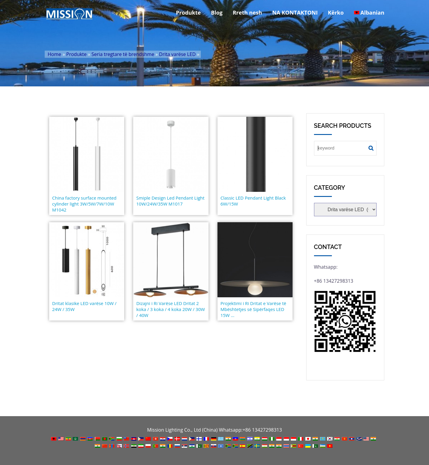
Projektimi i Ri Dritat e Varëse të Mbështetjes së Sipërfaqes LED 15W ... (253, 309)
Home (54, 54)
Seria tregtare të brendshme (122, 54)
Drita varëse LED (177, 54)
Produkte (188, 12)
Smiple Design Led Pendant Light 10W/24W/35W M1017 (170, 201)
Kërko (336, 12)
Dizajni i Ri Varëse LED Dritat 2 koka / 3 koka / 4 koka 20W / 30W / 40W (170, 309)
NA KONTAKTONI (295, 12)
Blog (217, 12)
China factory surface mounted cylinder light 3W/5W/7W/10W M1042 (84, 204)
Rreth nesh (247, 12)
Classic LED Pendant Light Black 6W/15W (253, 201)
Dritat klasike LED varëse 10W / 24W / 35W (84, 306)
